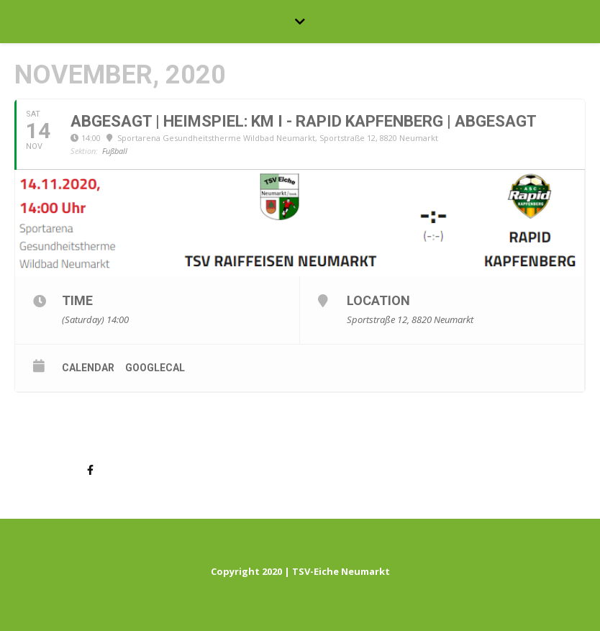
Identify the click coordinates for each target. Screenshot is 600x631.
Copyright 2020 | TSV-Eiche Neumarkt (300, 571)
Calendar (88, 367)
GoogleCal (155, 367)
